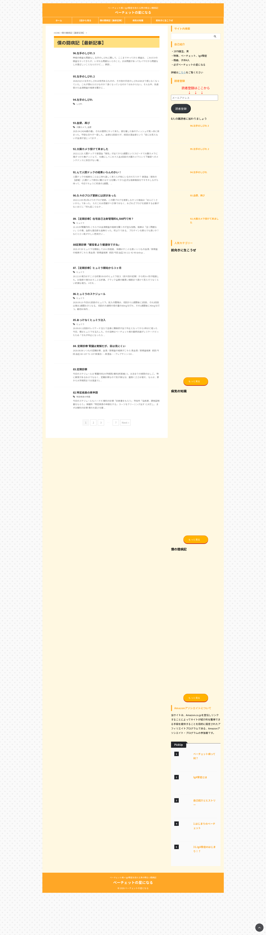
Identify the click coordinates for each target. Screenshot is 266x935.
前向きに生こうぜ (164, 20)
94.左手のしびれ (83, 100)
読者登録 (181, 109)
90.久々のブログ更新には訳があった (94, 195)
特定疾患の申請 (83, 396)
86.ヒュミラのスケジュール (89, 294)
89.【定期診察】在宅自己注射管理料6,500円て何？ (103, 219)
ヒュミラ (80, 222)
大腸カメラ (81, 127)
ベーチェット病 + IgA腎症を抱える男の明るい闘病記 (133, 919)
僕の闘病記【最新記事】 (111, 20)
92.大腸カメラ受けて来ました (90, 149)
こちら (182, 72)
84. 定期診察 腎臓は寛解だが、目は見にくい (99, 346)
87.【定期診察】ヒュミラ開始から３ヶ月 (97, 268)
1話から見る (85, 20)
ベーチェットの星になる (133, 12)
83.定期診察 (80, 369)
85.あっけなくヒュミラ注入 (89, 320)
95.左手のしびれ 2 (84, 76)
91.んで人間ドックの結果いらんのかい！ (97, 172)
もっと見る (194, 393)
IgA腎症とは (200, 819)
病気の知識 (138, 20)
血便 (89, 127)
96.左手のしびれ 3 (84, 53)
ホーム (59, 20)
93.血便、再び (81, 123)
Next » (125, 422)
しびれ (79, 103)
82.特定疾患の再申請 (85, 392)
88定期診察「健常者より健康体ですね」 (97, 244)
